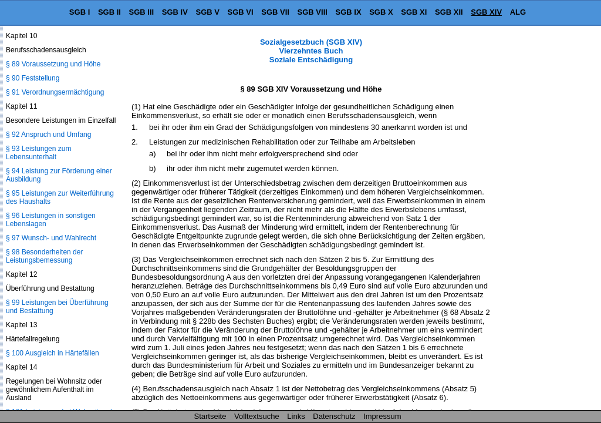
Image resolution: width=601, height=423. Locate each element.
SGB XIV (486, 12)
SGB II (109, 12)
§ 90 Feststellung (32, 78)
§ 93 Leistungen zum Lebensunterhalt (38, 153)
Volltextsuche (256, 416)
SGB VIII (312, 12)
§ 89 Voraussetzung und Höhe (53, 64)
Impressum (382, 416)
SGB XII (449, 12)
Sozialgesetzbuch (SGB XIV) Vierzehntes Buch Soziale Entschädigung (311, 51)
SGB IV (175, 12)
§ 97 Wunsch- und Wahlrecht (51, 238)
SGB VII (275, 12)
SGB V (207, 12)
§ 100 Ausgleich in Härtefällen (52, 353)
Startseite (210, 416)
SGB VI (241, 12)
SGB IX (349, 12)
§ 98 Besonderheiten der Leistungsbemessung (44, 256)
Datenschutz (334, 416)
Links (296, 416)
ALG (518, 12)
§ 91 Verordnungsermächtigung (55, 92)
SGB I (79, 12)
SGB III (141, 12)
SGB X (381, 12)
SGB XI (414, 12)
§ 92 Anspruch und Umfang (48, 134)
